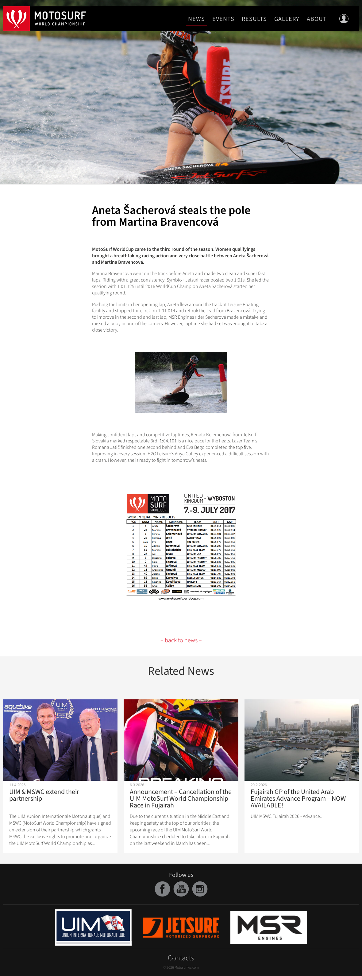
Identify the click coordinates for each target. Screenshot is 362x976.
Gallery (286, 19)
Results (254, 19)
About (317, 19)
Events (223, 19)
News (196, 19)
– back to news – (181, 640)
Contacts (181, 958)
